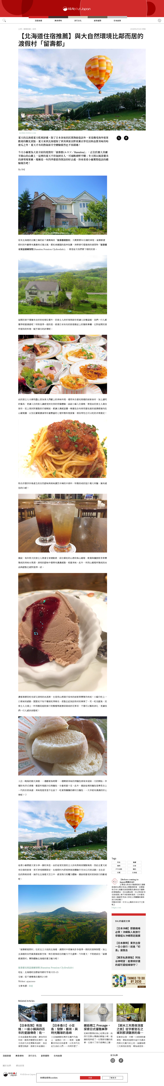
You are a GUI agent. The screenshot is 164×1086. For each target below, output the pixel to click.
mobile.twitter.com (27, 133)
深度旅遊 (38, 20)
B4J (31, 985)
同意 (90, 1077)
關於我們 (7, 1065)
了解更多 (112, 1077)
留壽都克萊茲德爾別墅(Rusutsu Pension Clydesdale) (46, 967)
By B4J (21, 169)
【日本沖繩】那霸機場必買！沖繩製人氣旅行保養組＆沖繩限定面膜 (127, 931)
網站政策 (20, 1065)
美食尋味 (58, 20)
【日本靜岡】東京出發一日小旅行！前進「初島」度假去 (127, 946)
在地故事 (117, 20)
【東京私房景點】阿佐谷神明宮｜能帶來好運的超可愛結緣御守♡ (127, 961)
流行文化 (78, 20)
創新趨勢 (97, 20)
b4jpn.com (116, 907)
